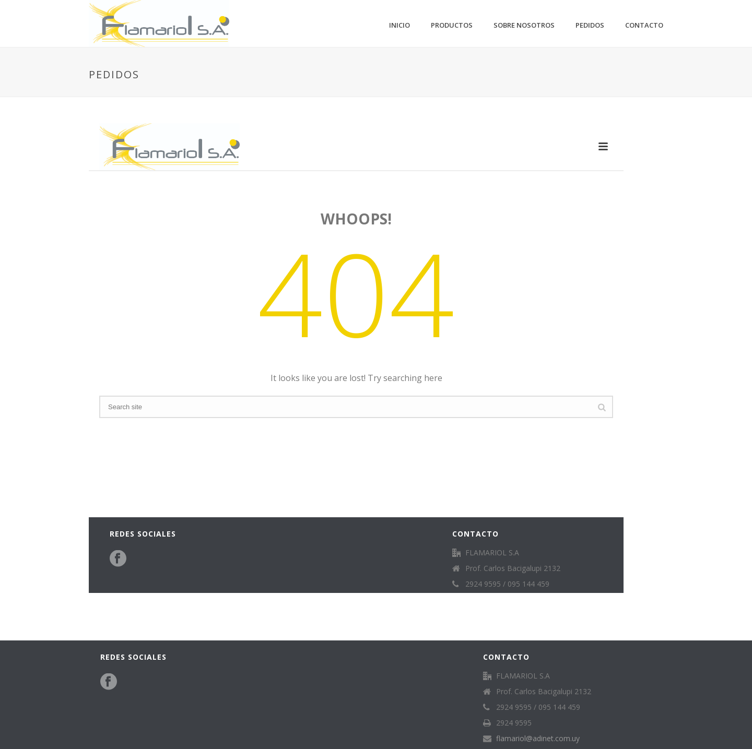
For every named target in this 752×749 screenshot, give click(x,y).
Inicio (399, 25)
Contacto (644, 25)
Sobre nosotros (524, 25)
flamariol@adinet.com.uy (538, 738)
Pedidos (589, 25)
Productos (452, 25)
